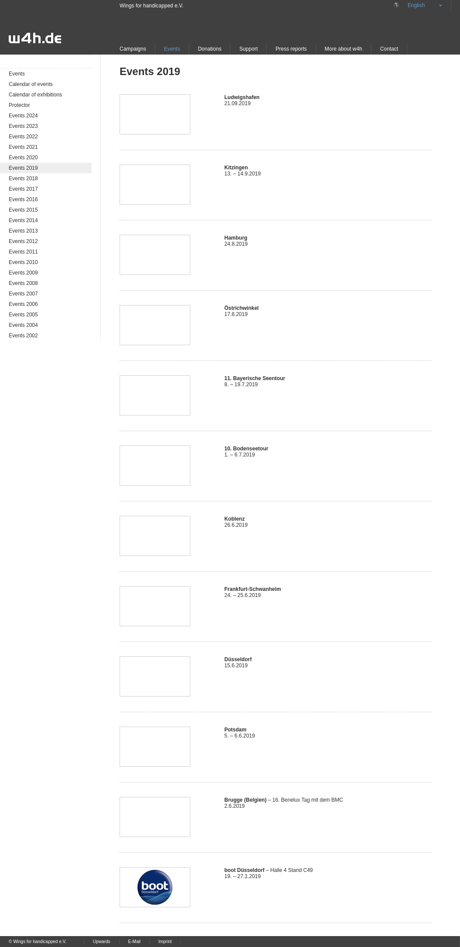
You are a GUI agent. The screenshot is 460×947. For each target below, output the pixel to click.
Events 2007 (23, 294)
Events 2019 (23, 168)
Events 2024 (23, 116)
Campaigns (133, 49)
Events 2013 (23, 231)
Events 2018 (23, 178)
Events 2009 (23, 273)
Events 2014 (23, 220)
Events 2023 (23, 126)
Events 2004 (23, 325)
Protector (19, 105)
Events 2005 (23, 315)
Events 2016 (23, 199)
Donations (209, 49)
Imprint (165, 941)
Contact (389, 49)
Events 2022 (23, 137)
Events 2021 (23, 147)
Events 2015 (23, 210)
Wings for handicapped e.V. (151, 6)
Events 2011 (23, 252)
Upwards (101, 941)
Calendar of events (31, 84)
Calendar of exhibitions (35, 95)
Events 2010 (23, 262)
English (416, 5)
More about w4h (343, 49)
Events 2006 (23, 304)
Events (172, 49)
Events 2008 (23, 283)
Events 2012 (23, 241)
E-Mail (134, 941)
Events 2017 (23, 189)
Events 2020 (23, 157)
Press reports (290, 49)
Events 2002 (23, 336)
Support (248, 49)
